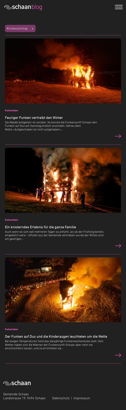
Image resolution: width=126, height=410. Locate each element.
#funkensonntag (17, 28)
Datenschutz (61, 398)
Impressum (82, 398)
